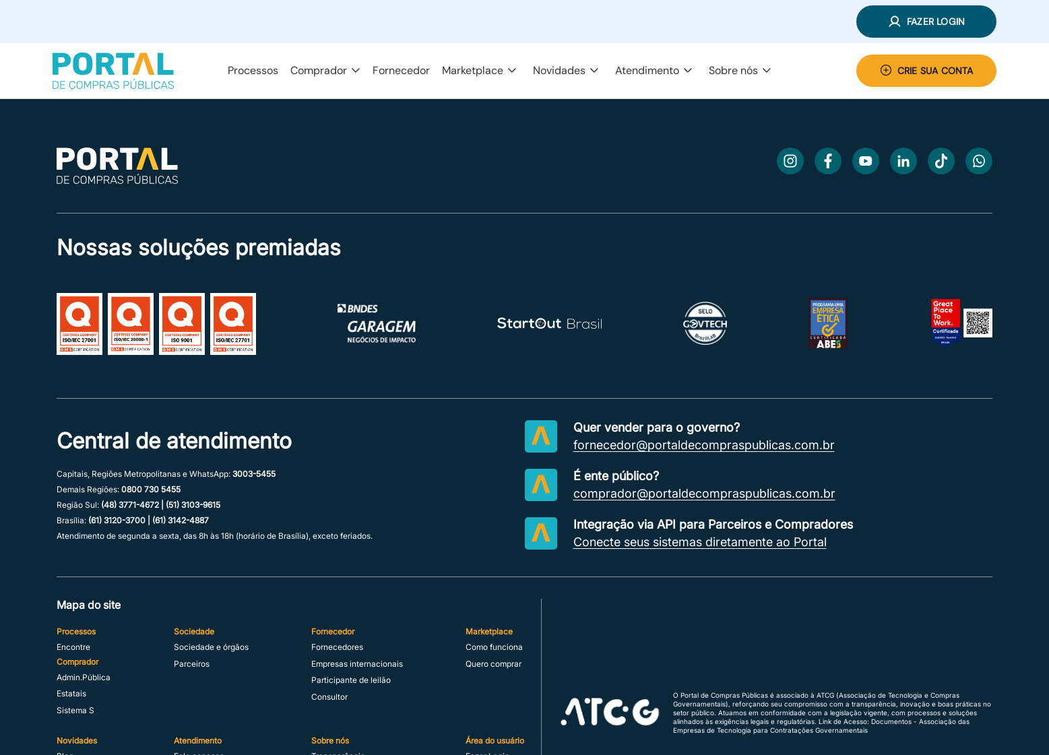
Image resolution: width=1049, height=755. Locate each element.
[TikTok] (941, 161)
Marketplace (479, 70)
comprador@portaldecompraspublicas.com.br (704, 494)
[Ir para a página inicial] (117, 180)
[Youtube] (865, 161)
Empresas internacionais (357, 664)
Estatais (71, 693)
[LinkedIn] (903, 161)
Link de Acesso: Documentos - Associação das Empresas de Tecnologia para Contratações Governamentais (821, 725)
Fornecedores (337, 647)
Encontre (73, 647)
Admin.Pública (83, 677)
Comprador (325, 70)
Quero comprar (493, 664)
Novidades (566, 70)
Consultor (329, 697)
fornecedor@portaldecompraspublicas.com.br (704, 445)
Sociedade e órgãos (211, 647)
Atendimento (654, 70)
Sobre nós (740, 70)
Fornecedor (401, 70)
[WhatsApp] (979, 161)
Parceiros (192, 664)
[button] (926, 21)
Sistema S (75, 710)
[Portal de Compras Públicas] (113, 70)
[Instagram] (790, 161)
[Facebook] (828, 161)
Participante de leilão (351, 680)
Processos (253, 70)
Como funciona (494, 647)
